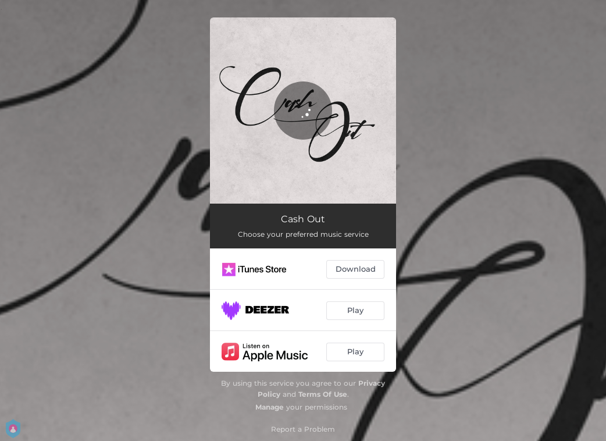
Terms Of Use (322, 394)
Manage (269, 407)
